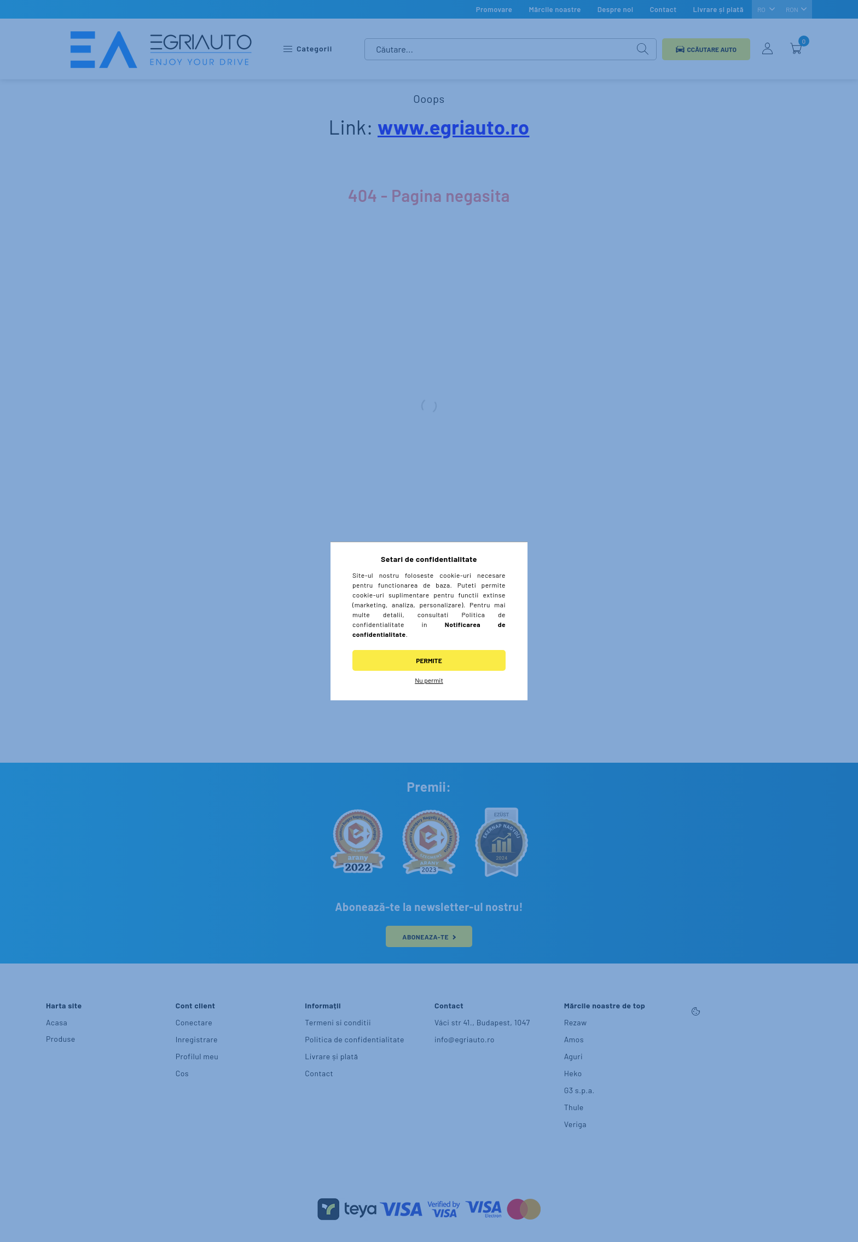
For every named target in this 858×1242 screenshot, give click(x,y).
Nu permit (429, 680)
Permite (429, 660)
